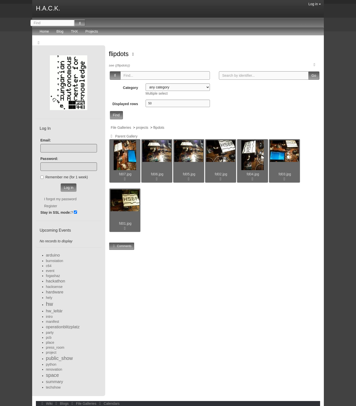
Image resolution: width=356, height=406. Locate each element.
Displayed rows (125, 104)
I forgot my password (60, 199)
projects (142, 128)
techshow (53, 387)
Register (50, 206)
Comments (122, 246)
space (52, 375)
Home (44, 31)
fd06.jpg (157, 174)
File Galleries (121, 128)
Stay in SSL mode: (55, 212)
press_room (55, 347)
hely (49, 298)
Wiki (47, 404)
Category (130, 88)
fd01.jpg (125, 223)
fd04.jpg (253, 174)
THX (74, 31)
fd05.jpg (189, 174)
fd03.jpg (285, 174)
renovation (54, 369)
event (50, 271)
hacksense (54, 287)
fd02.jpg (221, 174)
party (50, 333)
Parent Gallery (123, 136)
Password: (49, 159)
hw (49, 304)
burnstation (54, 261)
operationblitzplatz (63, 327)
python (51, 364)
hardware (54, 292)
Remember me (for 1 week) (64, 177)
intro (49, 317)
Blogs (62, 404)
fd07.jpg (125, 174)
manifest (52, 322)
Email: (45, 140)
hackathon (55, 281)
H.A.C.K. (48, 8)
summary (54, 381)
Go (313, 75)
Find (116, 115)
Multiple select (157, 93)
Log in (314, 4)
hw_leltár (54, 311)
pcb (49, 337)
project (51, 352)
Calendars (108, 404)
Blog (59, 31)
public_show (59, 358)
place (50, 342)
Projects (91, 31)
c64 (49, 266)
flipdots (119, 53)
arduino (53, 255)
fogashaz (53, 276)
